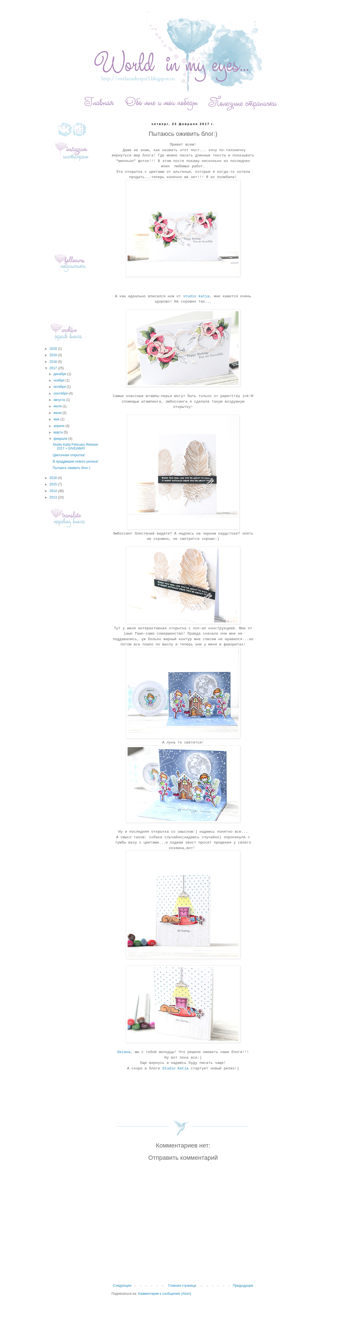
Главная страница (182, 1286)
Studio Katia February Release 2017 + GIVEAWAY (75, 446)
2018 (54, 362)
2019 (54, 355)
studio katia (196, 296)
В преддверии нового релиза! (75, 461)
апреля (59, 426)
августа (60, 400)
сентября (61, 393)
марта (59, 432)
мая (57, 419)
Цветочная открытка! (69, 455)
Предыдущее (243, 1286)
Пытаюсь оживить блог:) (71, 468)
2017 (54, 368)
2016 (54, 478)
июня (58, 413)
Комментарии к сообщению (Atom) (164, 1294)
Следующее (122, 1286)
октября (60, 387)
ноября (59, 380)
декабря (60, 374)
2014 (54, 491)
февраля (61, 439)
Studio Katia (175, 1068)
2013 (54, 497)
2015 (54, 484)
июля (58, 406)
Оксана (123, 1052)
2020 (54, 349)
